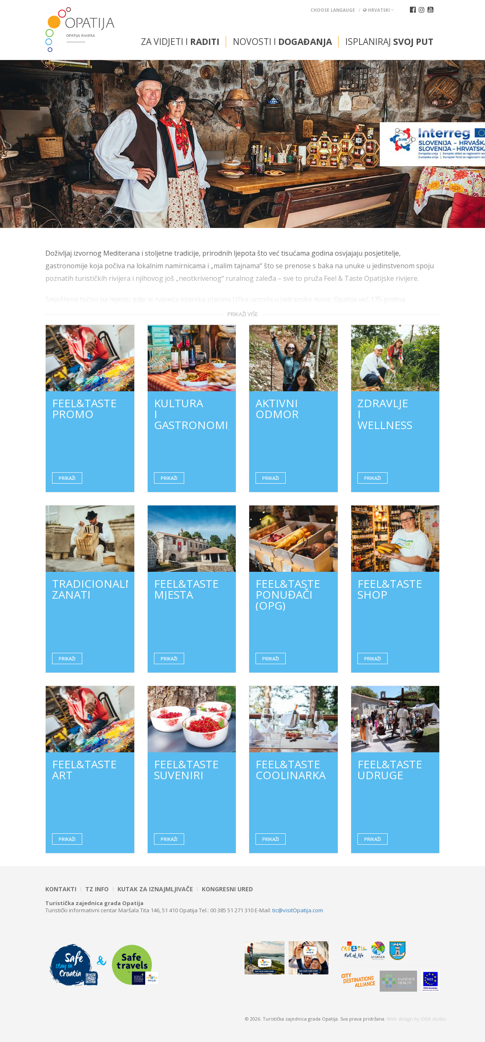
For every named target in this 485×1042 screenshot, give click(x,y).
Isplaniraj (389, 41)
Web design (400, 1019)
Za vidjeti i (180, 41)
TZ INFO (97, 889)
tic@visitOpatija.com (297, 910)
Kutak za (155, 889)
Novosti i (282, 41)
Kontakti (60, 889)
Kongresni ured (227, 889)
